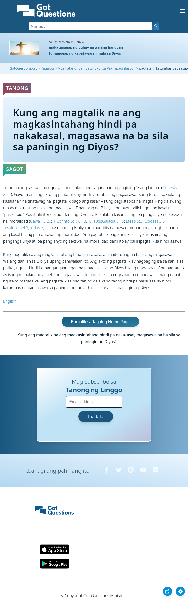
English (9, 301)
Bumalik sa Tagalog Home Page (100, 321)
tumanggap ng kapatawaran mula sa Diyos (85, 53)
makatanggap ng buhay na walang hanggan (86, 47)
